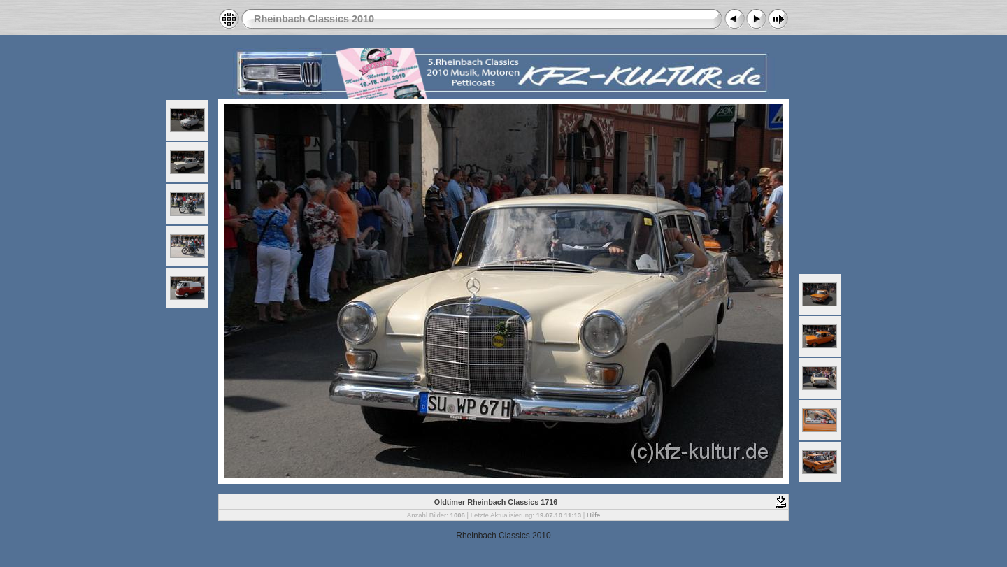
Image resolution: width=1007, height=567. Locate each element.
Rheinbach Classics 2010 (314, 18)
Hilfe (593, 515)
